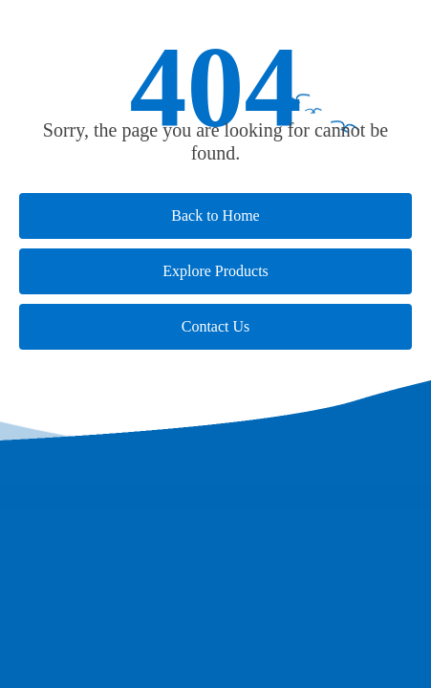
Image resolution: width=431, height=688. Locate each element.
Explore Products (215, 271)
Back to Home (215, 215)
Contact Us (216, 326)
